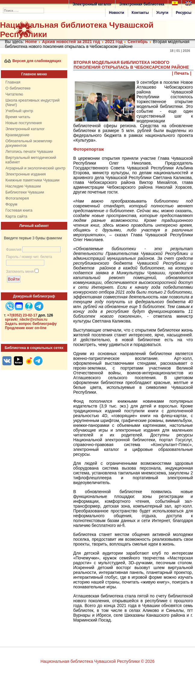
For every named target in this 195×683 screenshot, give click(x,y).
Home (31, 41)
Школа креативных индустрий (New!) (32, 102)
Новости (116, 13)
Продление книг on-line (25, 328)
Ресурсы (183, 13)
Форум (11, 204)
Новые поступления (23, 123)
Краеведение (17, 135)
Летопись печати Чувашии (29, 151)
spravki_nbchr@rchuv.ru (26, 319)
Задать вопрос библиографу (31, 324)
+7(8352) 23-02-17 (22, 315)
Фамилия (13, 249)
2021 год (114, 41)
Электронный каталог (92, 4)
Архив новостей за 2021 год (71, 41)
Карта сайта (16, 216)
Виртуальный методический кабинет (30, 159)
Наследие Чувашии (23, 186)
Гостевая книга (18, 210)
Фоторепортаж (88, 149)
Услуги (162, 13)
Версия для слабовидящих (33, 61)
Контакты (140, 13)
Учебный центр (19, 111)
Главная (12, 82)
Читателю (14, 94)
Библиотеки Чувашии (24, 192)
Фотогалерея (17, 198)
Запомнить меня (20, 271)
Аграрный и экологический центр (35, 168)
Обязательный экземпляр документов (28, 143)
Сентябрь (137, 41)
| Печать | (182, 73)
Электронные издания (25, 174)
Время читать (17, 117)
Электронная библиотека (141, 4)
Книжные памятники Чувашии (32, 180)
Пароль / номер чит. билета (29, 257)
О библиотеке (17, 88)
